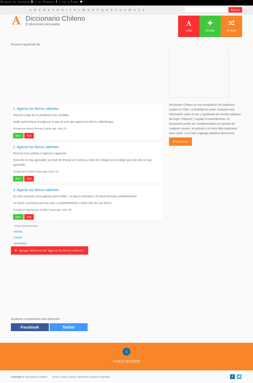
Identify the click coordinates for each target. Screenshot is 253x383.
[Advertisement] (87, 76)
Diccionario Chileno (55, 18)
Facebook (30, 327)
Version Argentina (100, 376)
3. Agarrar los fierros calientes (36, 190)
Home (55, 376)
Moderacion (180, 141)
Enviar (210, 26)
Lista (188, 26)
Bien (18, 135)
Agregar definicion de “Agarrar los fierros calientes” (49, 250)
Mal (29, 135)
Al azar (231, 26)
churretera (20, 243)
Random (83, 376)
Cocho (18, 237)
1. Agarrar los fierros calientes (36, 109)
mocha (18, 231)
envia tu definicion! (127, 361)
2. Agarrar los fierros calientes (36, 147)
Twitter (68, 327)
